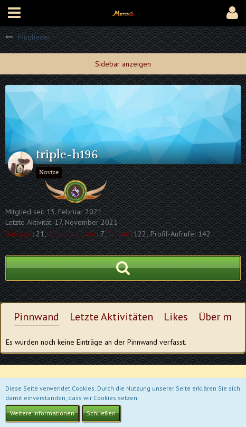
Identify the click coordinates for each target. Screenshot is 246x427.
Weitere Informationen (42, 413)
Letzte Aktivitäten (111, 317)
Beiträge (18, 234)
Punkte (119, 234)
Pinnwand (36, 317)
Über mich (221, 317)
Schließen (101, 413)
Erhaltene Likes (73, 234)
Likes (176, 317)
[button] (14, 13)
